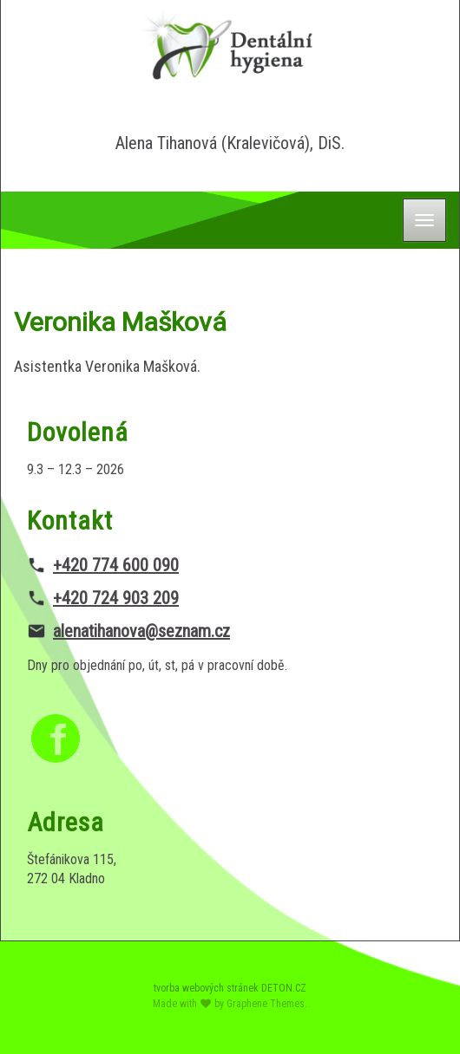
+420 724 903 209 (116, 598)
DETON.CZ (283, 988)
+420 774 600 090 (116, 565)
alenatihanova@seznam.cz (141, 631)
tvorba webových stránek (206, 988)
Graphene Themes (266, 1004)
